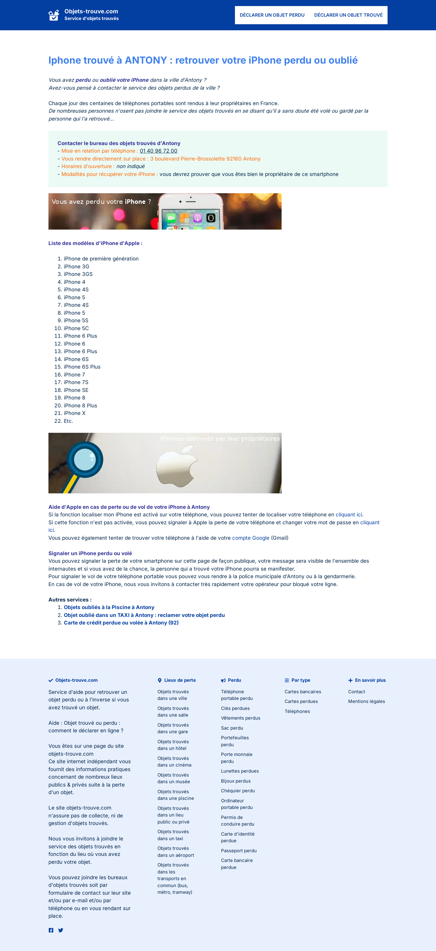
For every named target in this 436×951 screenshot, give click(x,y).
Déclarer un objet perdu (272, 15)
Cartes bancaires (303, 691)
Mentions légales (366, 701)
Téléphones (297, 711)
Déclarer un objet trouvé (348, 15)
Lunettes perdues (240, 771)
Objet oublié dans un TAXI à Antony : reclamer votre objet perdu (144, 615)
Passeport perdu (239, 850)
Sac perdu (232, 728)
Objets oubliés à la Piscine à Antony (109, 607)
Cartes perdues (301, 701)
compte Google (250, 538)
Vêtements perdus (240, 718)
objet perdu (62, 700)
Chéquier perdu (238, 791)
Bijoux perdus (236, 781)
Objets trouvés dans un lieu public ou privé (173, 815)
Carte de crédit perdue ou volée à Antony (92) (121, 623)
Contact (356, 691)
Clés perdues (235, 708)
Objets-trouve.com (91, 11)
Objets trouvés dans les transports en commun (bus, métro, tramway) (174, 878)
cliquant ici (349, 515)
